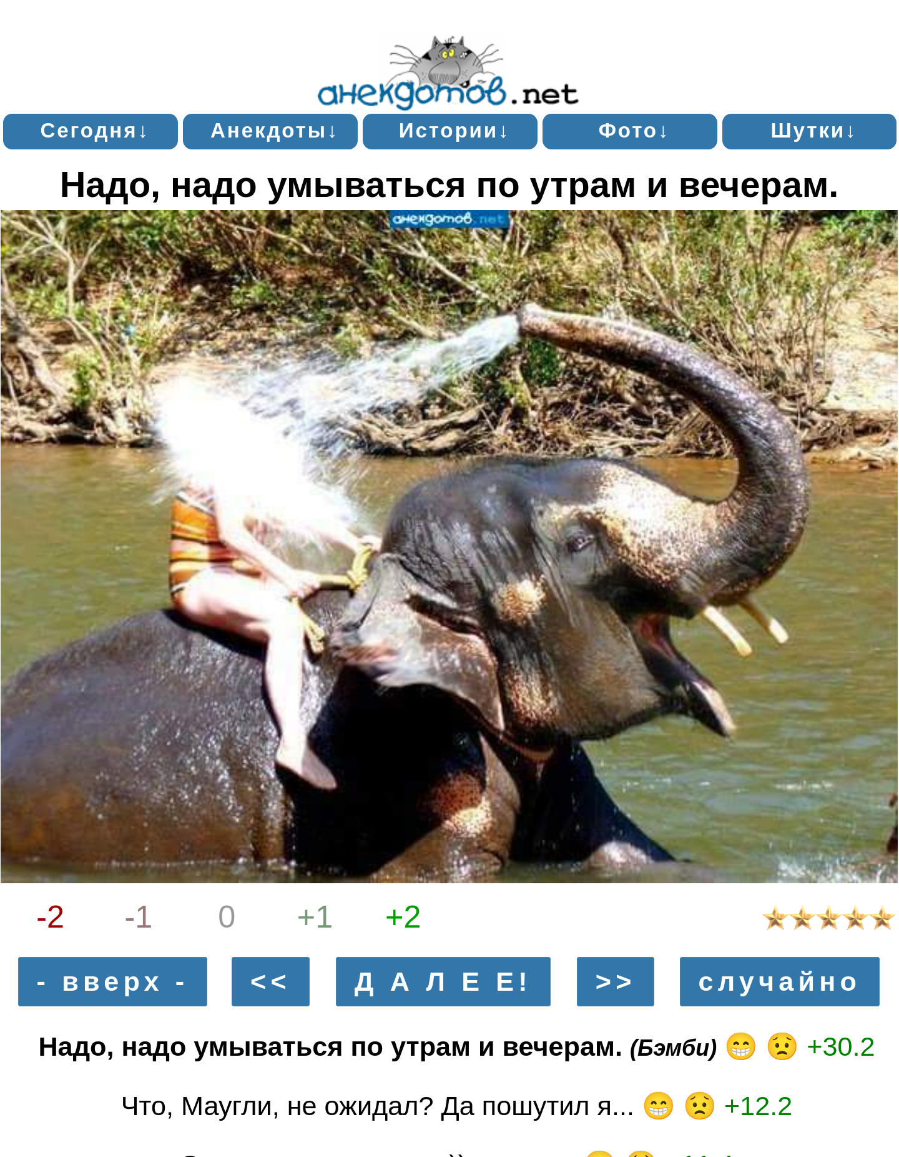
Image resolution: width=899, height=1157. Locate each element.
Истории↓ (455, 130)
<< (270, 981)
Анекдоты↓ (274, 130)
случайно (779, 981)
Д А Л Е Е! (443, 981)
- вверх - (113, 981)
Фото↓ (635, 130)
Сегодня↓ (94, 130)
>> (616, 981)
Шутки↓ (813, 130)
